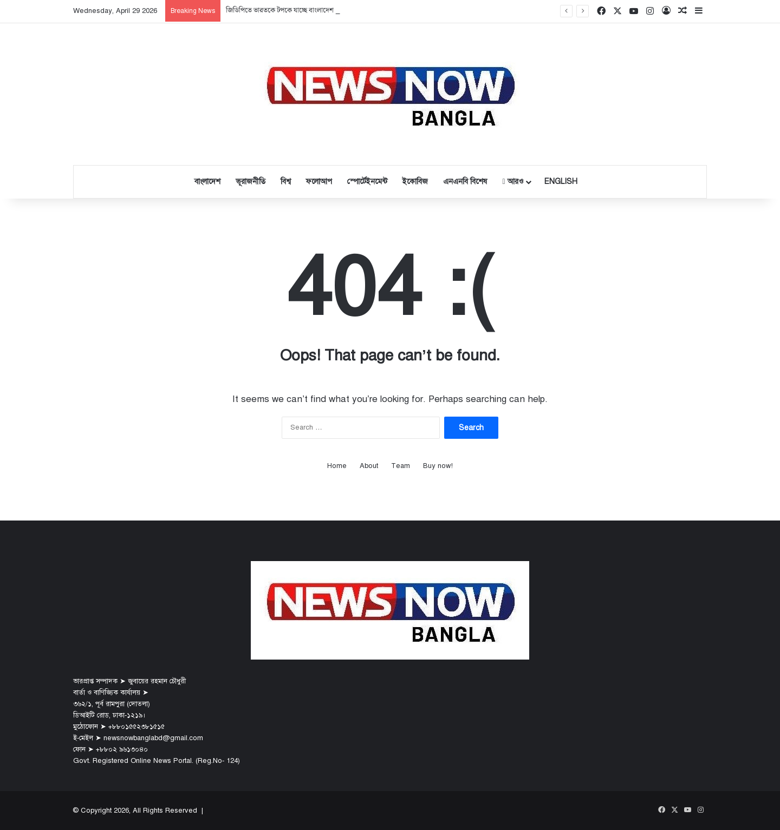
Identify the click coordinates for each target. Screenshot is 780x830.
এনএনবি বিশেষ (465, 181)
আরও (512, 181)
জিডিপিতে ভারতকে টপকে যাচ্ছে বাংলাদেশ (280, 10)
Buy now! (438, 466)
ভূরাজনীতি (250, 181)
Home (337, 466)
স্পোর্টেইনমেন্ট (367, 181)
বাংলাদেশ (207, 181)
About (369, 466)
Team (400, 466)
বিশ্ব (286, 181)
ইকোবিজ (415, 181)
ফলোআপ (319, 181)
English (560, 181)
